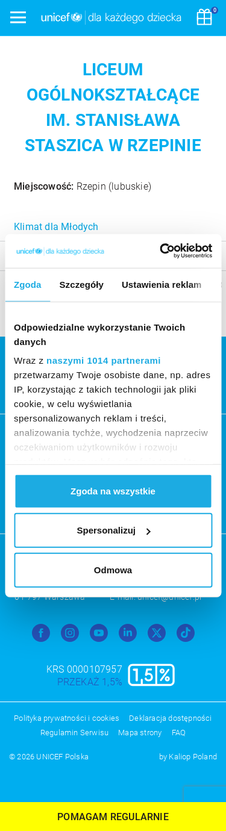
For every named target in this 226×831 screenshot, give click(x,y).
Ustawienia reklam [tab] (162, 284)
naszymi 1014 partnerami (103, 360)
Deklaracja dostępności (170, 718)
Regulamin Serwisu (74, 732)
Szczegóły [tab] (82, 284)
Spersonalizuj (113, 530)
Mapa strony (140, 732)
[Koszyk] (204, 18)
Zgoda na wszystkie (113, 490)
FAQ (179, 732)
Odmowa (113, 569)
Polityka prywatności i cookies (66, 718)
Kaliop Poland (193, 756)
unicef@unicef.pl (169, 597)
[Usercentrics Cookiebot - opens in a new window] (161, 251)
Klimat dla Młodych (56, 226)
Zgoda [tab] (28, 284)
